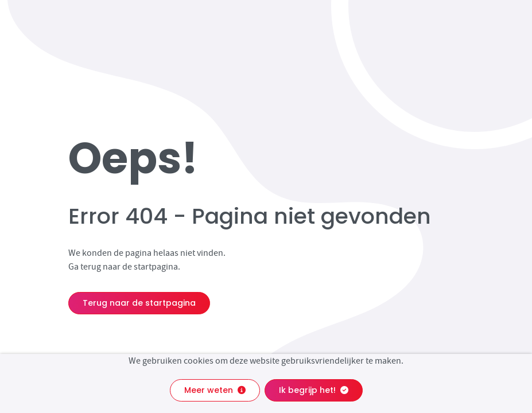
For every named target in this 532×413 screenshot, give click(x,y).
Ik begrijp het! (313, 390)
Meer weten (215, 390)
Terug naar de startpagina (139, 303)
